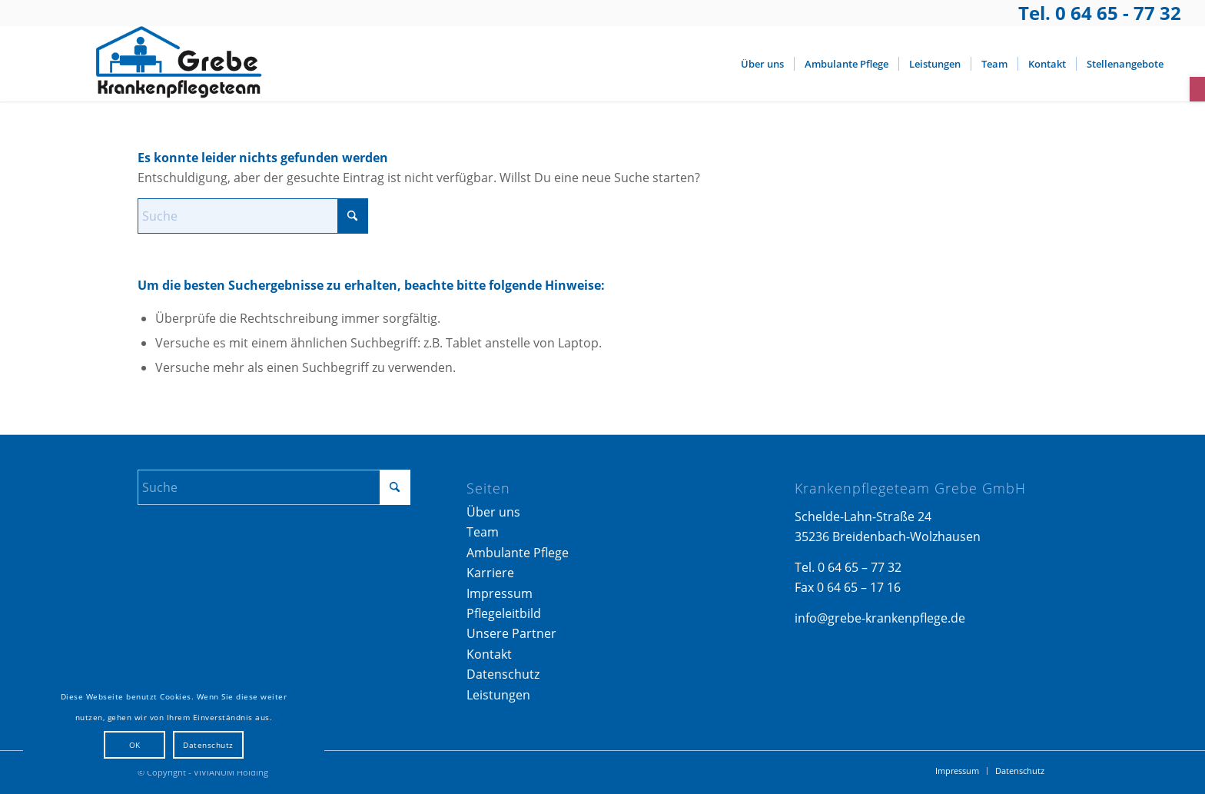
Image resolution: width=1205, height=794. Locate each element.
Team (482, 531)
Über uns (493, 511)
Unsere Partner (511, 633)
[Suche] (253, 216)
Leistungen (498, 694)
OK (135, 744)
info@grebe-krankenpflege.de (880, 618)
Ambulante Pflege (517, 552)
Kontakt (489, 654)
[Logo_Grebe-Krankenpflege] (174, 63)
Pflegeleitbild (503, 613)
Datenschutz (502, 674)
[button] (1197, 89)
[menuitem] (762, 63)
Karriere (490, 572)
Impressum (499, 593)
